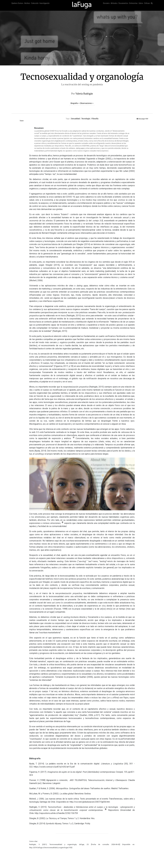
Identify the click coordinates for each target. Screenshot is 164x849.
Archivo (27, 3)
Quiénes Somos (17, 3)
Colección (35, 3)
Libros (141, 3)
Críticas (147, 3)
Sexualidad (75, 119)
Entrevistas (133, 3)
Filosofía (94, 119)
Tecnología (85, 119)
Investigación (44, 3)
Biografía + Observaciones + (82, 103)
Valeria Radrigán (84, 93)
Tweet (21, 120)
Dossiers (106, 3)
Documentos (123, 3)
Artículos (114, 3)
